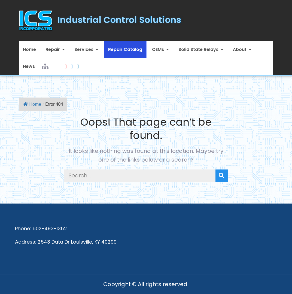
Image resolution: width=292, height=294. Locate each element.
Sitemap (45, 63)
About (240, 49)
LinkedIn (78, 63)
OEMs (158, 49)
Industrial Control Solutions (119, 20)
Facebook (72, 63)
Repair (52, 49)
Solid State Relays (198, 49)
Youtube (66, 63)
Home (29, 49)
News (29, 66)
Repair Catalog (125, 49)
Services (83, 49)
